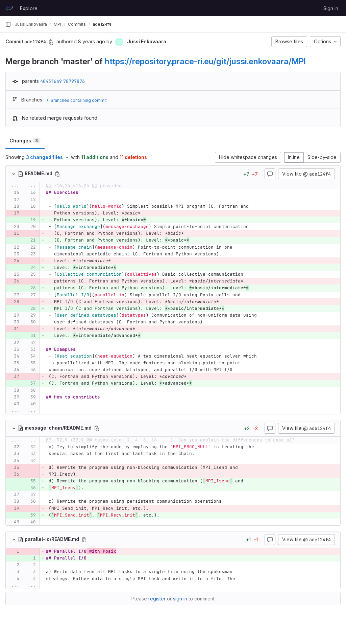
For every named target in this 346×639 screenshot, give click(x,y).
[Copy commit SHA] (51, 42)
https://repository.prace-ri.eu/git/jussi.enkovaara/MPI (205, 61)
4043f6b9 (51, 81)
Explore (29, 8)
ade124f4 (102, 24)
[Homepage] (9, 8)
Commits (77, 24)
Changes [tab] (25, 140)
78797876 (74, 81)
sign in (180, 598)
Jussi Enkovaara (31, 24)
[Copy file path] (57, 174)
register (157, 598)
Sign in (330, 8)
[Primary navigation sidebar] (8, 24)
